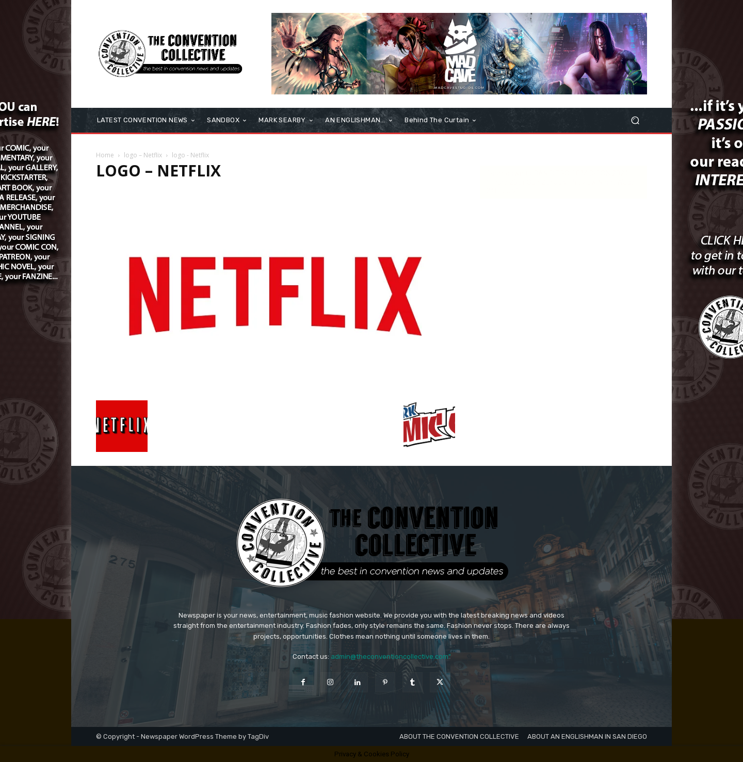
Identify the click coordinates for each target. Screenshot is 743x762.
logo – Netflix (143, 155)
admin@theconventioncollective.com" (391, 656)
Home (105, 155)
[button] (635, 120)
